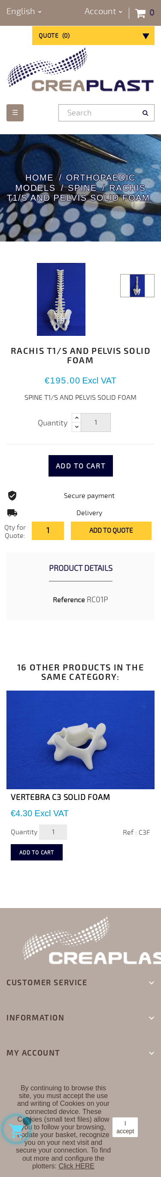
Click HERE (76, 1166)
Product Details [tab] (80, 568)
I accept (125, 1127)
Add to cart (81, 466)
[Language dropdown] (24, 12)
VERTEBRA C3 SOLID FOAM (60, 797)
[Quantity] (96, 422)
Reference (69, 600)
